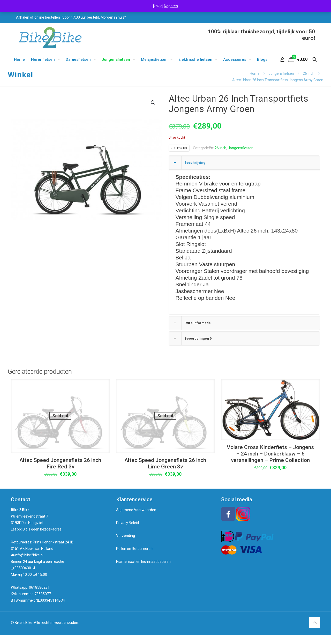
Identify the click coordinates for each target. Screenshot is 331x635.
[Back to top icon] (314, 622)
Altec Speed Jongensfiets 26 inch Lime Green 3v (165, 463)
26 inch (308, 73)
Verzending (125, 536)
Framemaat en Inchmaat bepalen (143, 561)
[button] (153, 103)
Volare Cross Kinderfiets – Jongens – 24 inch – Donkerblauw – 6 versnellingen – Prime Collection (270, 453)
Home (255, 73)
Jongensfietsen (281, 73)
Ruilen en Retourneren (134, 549)
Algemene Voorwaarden (136, 510)
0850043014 (24, 568)
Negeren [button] (171, 6)
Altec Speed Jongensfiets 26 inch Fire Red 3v (60, 463)
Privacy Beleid (127, 523)
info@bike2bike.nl (28, 555)
